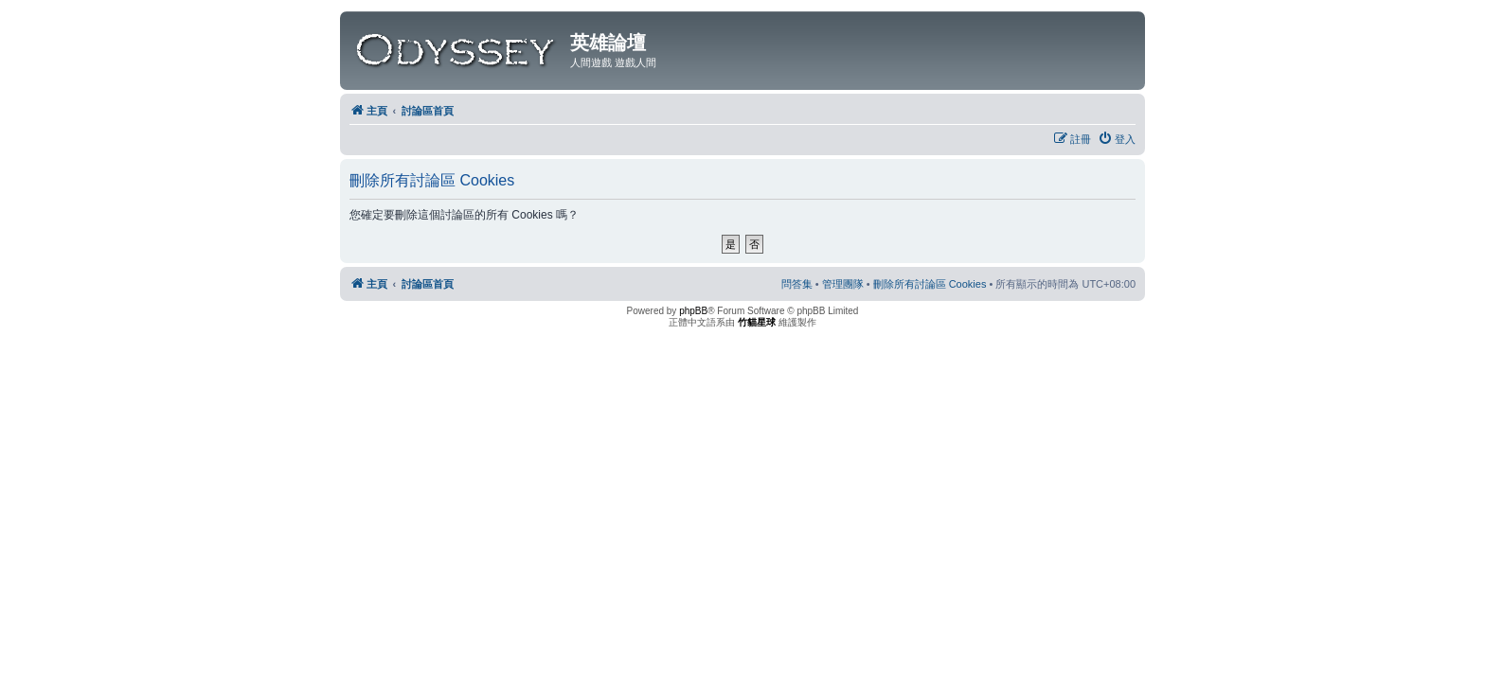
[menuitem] (1117, 139)
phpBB (693, 311)
